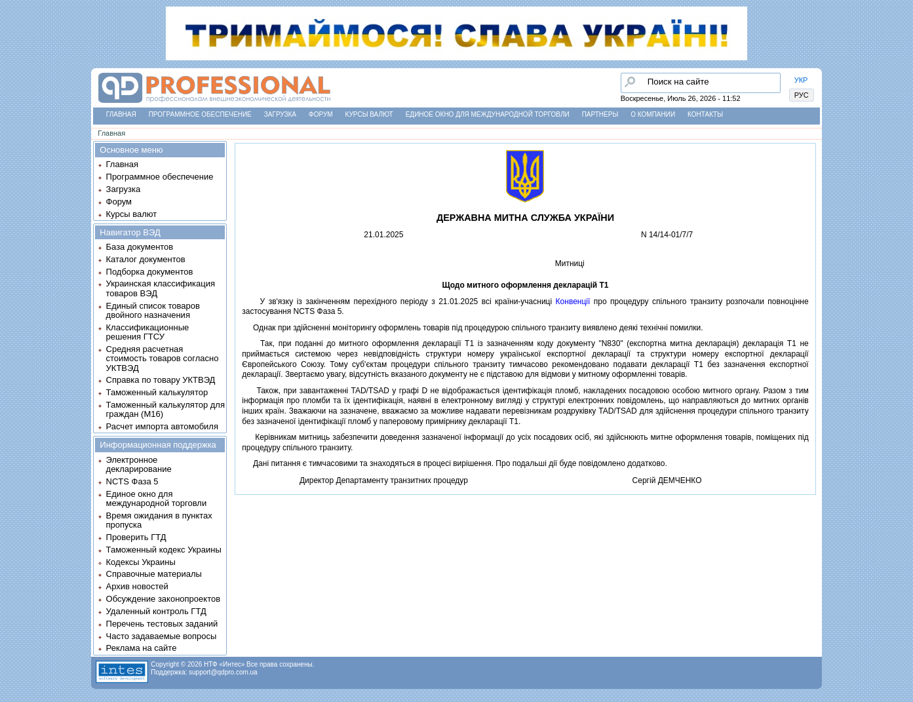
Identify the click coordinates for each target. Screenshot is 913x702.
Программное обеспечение (200, 114)
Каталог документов (145, 259)
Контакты (705, 114)
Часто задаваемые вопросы (161, 636)
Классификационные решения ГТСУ (147, 331)
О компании (653, 114)
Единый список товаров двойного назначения (153, 310)
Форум (321, 114)
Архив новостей (137, 586)
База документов (140, 247)
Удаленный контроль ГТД (156, 611)
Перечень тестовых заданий (162, 624)
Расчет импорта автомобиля (162, 426)
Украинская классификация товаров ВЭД (160, 288)
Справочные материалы (154, 574)
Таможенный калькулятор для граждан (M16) (165, 409)
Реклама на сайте (141, 648)
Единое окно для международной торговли (488, 114)
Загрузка (280, 114)
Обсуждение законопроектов (163, 599)
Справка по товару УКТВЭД (161, 380)
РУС (801, 95)
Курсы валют (369, 114)
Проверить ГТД (136, 537)
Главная (121, 114)
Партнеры (600, 114)
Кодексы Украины (141, 562)
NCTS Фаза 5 (132, 481)
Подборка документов (149, 272)
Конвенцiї (573, 301)
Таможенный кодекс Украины (164, 550)
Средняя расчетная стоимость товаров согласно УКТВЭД (162, 358)
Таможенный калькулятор (157, 392)
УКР (801, 80)
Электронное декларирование (139, 464)
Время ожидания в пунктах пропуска (159, 520)
